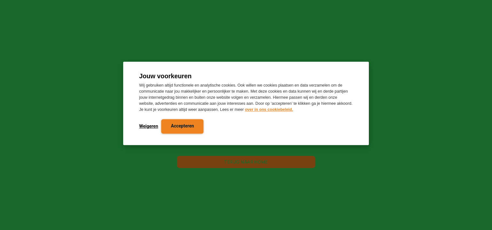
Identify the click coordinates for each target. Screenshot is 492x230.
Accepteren (182, 126)
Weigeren (148, 126)
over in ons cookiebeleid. (269, 109)
